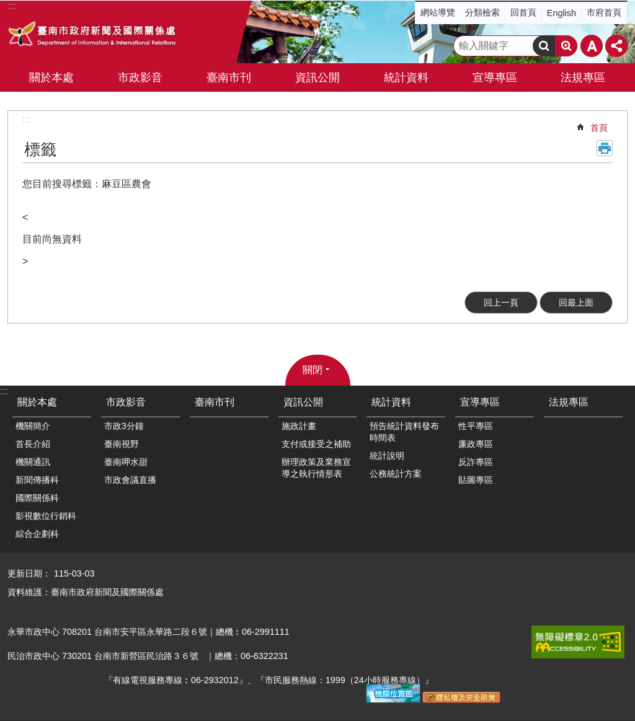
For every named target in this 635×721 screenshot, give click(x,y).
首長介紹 (33, 444)
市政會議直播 (130, 480)
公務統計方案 (396, 474)
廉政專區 (475, 444)
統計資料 (391, 402)
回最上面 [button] (576, 302)
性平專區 (475, 426)
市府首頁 (604, 12)
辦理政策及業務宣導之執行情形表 (316, 468)
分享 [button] (616, 46)
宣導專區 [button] (495, 77)
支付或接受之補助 (316, 444)
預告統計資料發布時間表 (404, 432)
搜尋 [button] (544, 45)
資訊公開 (303, 402)
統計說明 (387, 456)
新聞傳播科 (37, 480)
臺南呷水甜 (126, 462)
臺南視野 (121, 444)
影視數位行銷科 (46, 516)
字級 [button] (591, 46)
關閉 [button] (312, 370)
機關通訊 (33, 462)
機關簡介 (33, 426)
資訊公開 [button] (317, 77)
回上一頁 (501, 302)
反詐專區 (475, 462)
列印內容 (605, 148)
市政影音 (126, 402)
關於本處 (37, 402)
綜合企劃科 (37, 534)
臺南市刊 (228, 77)
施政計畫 (299, 426)
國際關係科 (37, 498)
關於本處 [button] (51, 77)
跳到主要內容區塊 (6, 6)
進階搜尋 (566, 45)
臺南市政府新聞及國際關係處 (92, 35)
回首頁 (523, 12)
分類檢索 (482, 12)
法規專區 (583, 77)
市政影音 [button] (140, 77)
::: (26, 119)
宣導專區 (480, 402)
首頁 (599, 128)
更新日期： (29, 573)
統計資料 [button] (406, 77)
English (561, 13)
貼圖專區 (475, 480)
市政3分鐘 (124, 426)
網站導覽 (437, 12)
